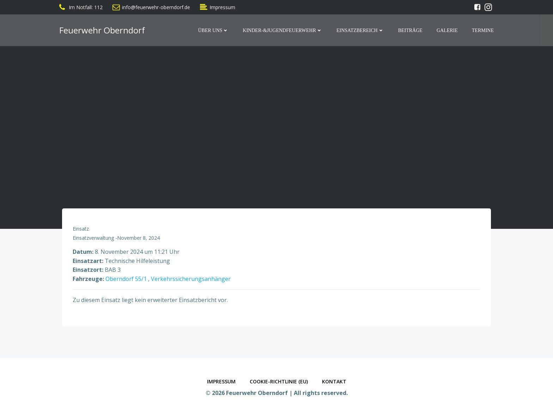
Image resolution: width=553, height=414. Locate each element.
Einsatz (81, 228)
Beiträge (410, 30)
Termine (483, 30)
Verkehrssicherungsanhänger (191, 279)
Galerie (447, 30)
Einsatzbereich (360, 30)
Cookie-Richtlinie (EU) (279, 381)
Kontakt (334, 381)
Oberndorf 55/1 (126, 279)
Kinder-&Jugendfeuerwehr (282, 30)
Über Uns (213, 30)
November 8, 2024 (138, 237)
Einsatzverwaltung (93, 237)
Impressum (221, 381)
